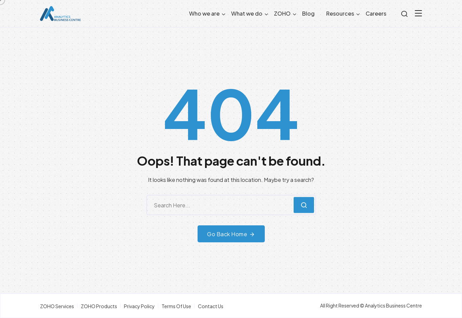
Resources (340, 13)
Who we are (204, 13)
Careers (376, 13)
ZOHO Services (57, 306)
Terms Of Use (176, 306)
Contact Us (210, 306)
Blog (308, 13)
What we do (246, 13)
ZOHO (282, 13)
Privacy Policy (139, 306)
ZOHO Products (99, 306)
